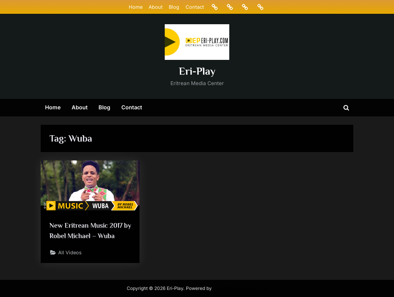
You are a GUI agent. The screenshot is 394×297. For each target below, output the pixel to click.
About (156, 7)
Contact (195, 7)
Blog (174, 7)
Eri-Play (197, 71)
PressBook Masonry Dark (240, 288)
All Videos (70, 252)
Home (136, 7)
